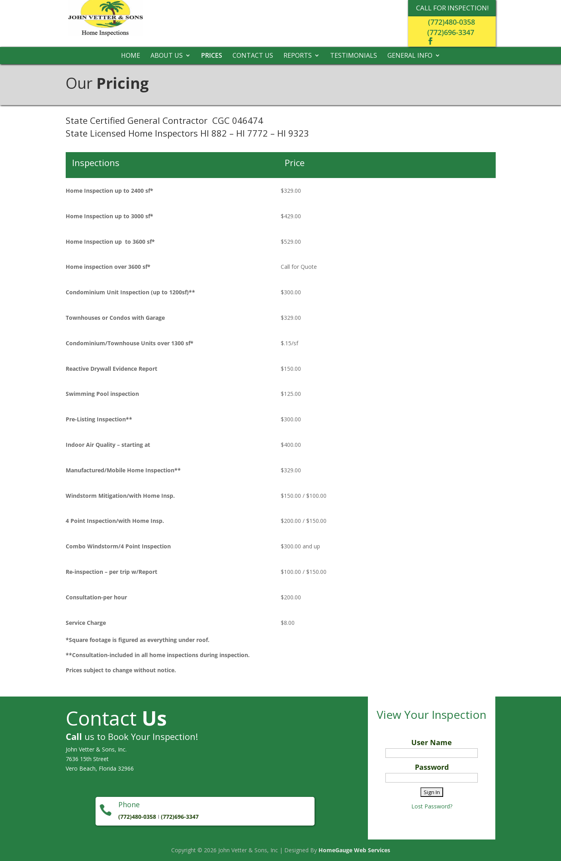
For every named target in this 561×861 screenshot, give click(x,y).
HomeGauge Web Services (354, 850)
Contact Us (253, 56)
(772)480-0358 (451, 22)
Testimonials (353, 56)
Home (130, 56)
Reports (297, 56)
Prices (211, 56)
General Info (409, 56)
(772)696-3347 (450, 32)
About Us (167, 56)
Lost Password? (431, 806)
